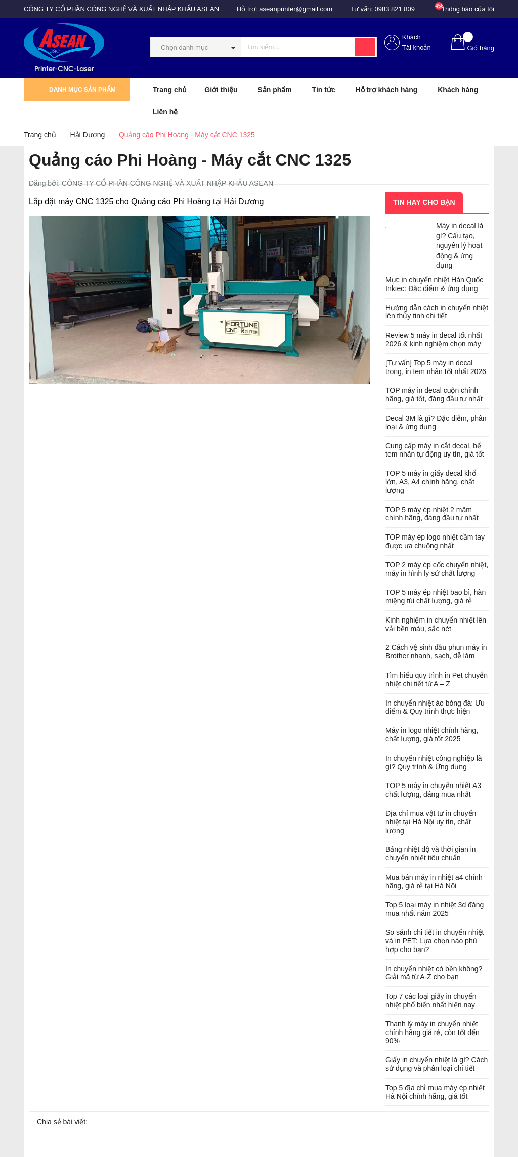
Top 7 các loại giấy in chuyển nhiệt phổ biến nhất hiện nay (431, 1000)
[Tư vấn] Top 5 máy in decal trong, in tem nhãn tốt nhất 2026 (435, 367)
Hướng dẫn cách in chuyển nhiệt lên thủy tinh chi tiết (436, 312)
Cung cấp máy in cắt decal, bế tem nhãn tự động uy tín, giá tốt (434, 450)
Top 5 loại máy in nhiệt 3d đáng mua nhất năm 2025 (434, 909)
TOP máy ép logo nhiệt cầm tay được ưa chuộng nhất (435, 541)
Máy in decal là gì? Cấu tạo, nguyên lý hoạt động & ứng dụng (459, 245)
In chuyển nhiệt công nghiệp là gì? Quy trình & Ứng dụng (433, 762)
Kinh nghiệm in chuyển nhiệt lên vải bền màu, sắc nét (435, 624)
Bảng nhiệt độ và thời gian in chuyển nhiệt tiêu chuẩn (430, 853)
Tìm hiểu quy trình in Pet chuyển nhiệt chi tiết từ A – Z (436, 679)
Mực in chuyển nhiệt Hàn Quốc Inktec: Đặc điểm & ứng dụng (434, 284)
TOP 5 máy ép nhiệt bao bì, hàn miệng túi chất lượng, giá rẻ (435, 596)
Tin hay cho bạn (424, 202)
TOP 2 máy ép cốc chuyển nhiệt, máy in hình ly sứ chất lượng (436, 569)
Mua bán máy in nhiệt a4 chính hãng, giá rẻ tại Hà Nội (434, 881)
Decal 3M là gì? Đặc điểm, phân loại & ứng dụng (436, 422)
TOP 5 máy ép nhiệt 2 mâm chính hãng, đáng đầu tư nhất (432, 514)
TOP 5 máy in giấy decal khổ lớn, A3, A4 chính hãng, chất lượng (430, 481)
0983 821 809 (395, 9)
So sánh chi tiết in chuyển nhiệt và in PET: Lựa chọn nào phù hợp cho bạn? (434, 941)
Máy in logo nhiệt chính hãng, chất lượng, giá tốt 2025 (431, 734)
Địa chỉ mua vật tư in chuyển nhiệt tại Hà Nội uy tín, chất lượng (430, 822)
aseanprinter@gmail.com (295, 9)
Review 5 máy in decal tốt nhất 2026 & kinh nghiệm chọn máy (433, 339)
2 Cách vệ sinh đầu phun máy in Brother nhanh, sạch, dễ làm (436, 651)
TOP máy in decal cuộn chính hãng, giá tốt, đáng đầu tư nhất (434, 394)
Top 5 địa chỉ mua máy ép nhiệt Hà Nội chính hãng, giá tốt (435, 1092)
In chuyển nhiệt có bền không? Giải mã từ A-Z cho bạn (433, 973)
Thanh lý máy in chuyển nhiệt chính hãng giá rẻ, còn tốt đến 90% (432, 1032)
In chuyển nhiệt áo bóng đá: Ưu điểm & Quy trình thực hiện (435, 707)
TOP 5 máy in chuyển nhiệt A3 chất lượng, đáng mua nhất (433, 789)
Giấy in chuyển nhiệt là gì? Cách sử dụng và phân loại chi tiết (436, 1064)
